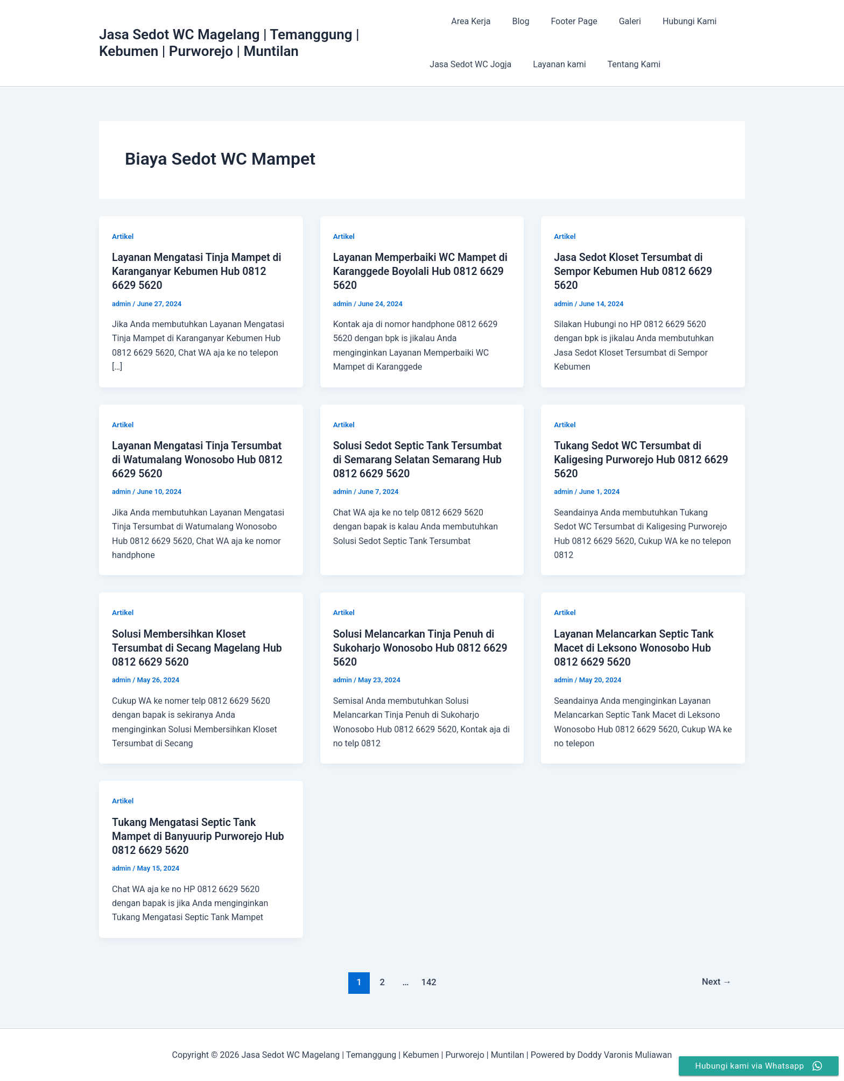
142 (428, 980)
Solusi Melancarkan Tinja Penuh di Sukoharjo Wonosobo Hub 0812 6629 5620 (416, 646)
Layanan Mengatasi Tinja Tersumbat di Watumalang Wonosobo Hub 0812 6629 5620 (199, 459)
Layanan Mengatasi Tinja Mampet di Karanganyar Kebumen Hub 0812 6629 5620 (199, 271)
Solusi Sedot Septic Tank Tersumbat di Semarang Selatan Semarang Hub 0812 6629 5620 (420, 459)
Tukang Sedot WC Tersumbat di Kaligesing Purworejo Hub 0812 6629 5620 (630, 459)
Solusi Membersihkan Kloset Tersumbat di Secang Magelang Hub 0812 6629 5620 (199, 646)
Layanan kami (555, 64)
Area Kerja (466, 21)
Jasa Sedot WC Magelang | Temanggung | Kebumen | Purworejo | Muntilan (229, 42)
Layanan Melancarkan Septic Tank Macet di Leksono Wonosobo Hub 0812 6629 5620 (636, 646)
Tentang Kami (625, 64)
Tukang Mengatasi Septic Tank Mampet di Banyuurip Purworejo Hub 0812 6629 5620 (200, 835)
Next (716, 980)
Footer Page (561, 21)
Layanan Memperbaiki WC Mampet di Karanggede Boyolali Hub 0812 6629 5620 (417, 271)
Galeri (613, 21)
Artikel (123, 236)
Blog (512, 21)
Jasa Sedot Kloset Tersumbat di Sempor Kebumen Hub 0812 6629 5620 (635, 271)
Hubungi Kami (668, 21)
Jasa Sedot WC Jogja (470, 64)
